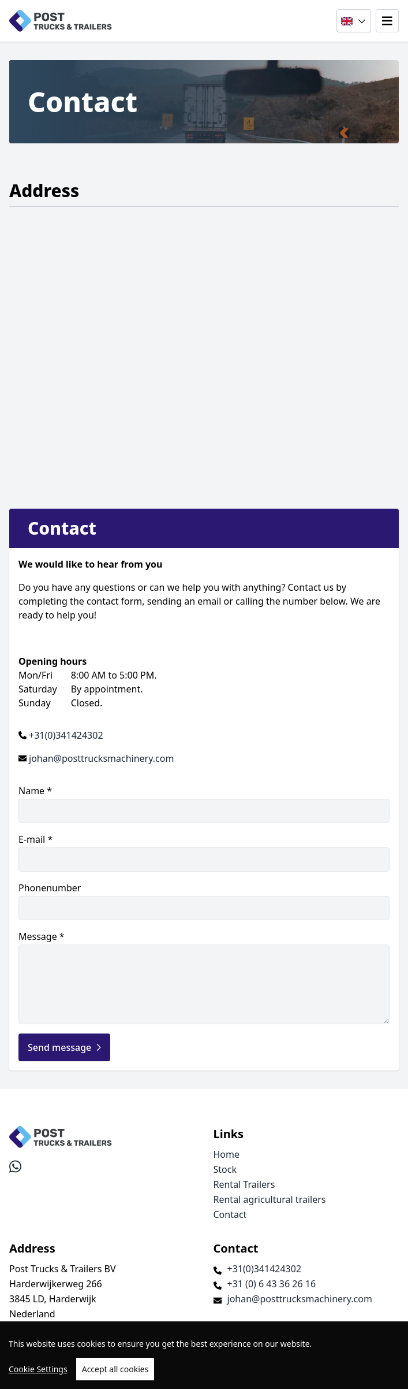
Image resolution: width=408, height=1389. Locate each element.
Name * (204, 803)
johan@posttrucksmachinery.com (101, 758)
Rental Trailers (244, 1184)
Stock (225, 1169)
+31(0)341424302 (66, 735)
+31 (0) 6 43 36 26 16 (271, 1283)
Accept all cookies (115, 1369)
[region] (204, 1355)
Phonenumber (204, 900)
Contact (230, 1214)
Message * (204, 977)
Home (227, 1154)
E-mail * (204, 852)
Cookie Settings (38, 1369)
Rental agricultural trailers (270, 1199)
